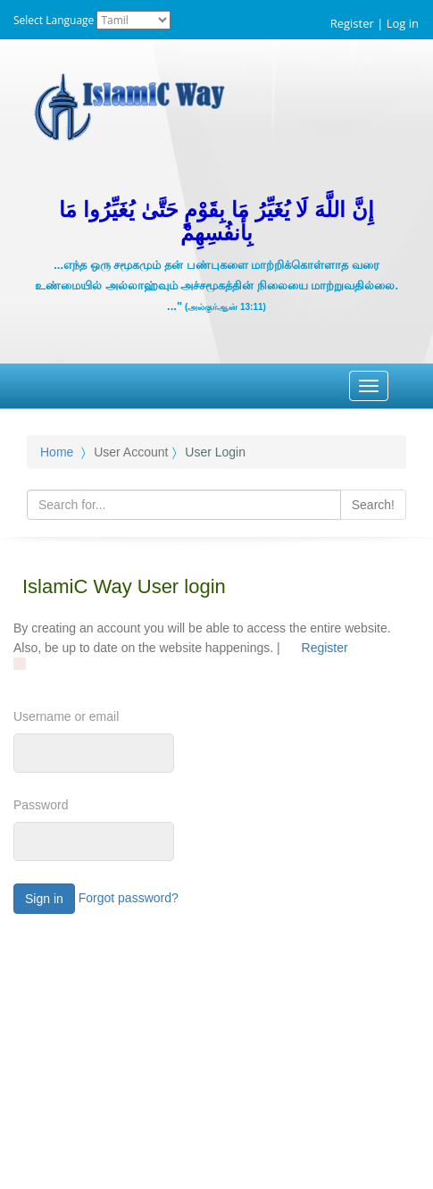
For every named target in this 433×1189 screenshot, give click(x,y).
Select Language (53, 20)
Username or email (66, 716)
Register (352, 23)
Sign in (44, 899)
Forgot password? (129, 898)
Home (56, 452)
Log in (403, 23)
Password (40, 805)
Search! (373, 505)
